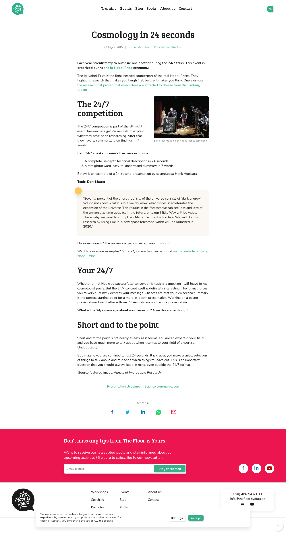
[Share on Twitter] (127, 412)
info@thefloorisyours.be (247, 499)
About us (167, 8)
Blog (139, 8)
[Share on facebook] (243, 468)
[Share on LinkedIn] (143, 412)
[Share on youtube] (269, 468)
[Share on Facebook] (112, 412)
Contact (185, 8)
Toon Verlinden (140, 47)
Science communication (162, 386)
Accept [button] (196, 518)
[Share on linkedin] (256, 468)
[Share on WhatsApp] (158, 412)
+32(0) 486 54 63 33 (246, 494)
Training (109, 8)
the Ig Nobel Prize (118, 68)
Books (151, 8)
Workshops (99, 492)
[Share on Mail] (173, 412)
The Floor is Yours (18, 9)
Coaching (97, 499)
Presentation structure (168, 47)
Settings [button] (177, 518)
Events (126, 8)
